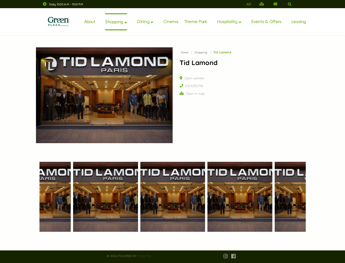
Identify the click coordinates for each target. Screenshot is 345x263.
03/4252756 (194, 86)
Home (185, 52)
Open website (194, 78)
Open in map (195, 93)
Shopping (200, 52)
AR (248, 4)
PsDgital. (145, 256)
